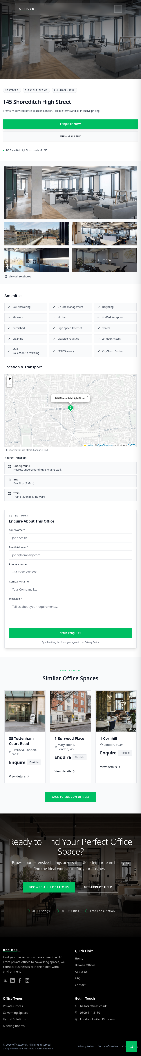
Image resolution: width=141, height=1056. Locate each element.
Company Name (19, 581)
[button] (70, 408)
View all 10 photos (17, 276)
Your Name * (17, 530)
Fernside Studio (45, 1048)
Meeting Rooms (14, 1026)
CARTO (131, 445)
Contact (80, 985)
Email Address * (18, 547)
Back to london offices (70, 796)
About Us (81, 972)
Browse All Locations (49, 887)
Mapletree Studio (25, 1048)
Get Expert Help (98, 887)
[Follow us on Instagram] (27, 980)
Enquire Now (70, 124)
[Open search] (131, 1046)
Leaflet (88, 445)
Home (79, 959)
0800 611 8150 (90, 1013)
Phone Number (18, 564)
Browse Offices (85, 965)
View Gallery (70, 136)
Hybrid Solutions (14, 1019)
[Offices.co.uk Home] (28, 9)
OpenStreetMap (105, 445)
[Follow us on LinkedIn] (12, 980)
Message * (15, 598)
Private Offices (13, 1006)
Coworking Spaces (15, 1013)
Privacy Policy (92, 642)
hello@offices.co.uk (93, 1006)
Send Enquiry (70, 633)
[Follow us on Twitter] (5, 980)
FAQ (77, 978)
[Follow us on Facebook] (20, 980)
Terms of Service (108, 1046)
